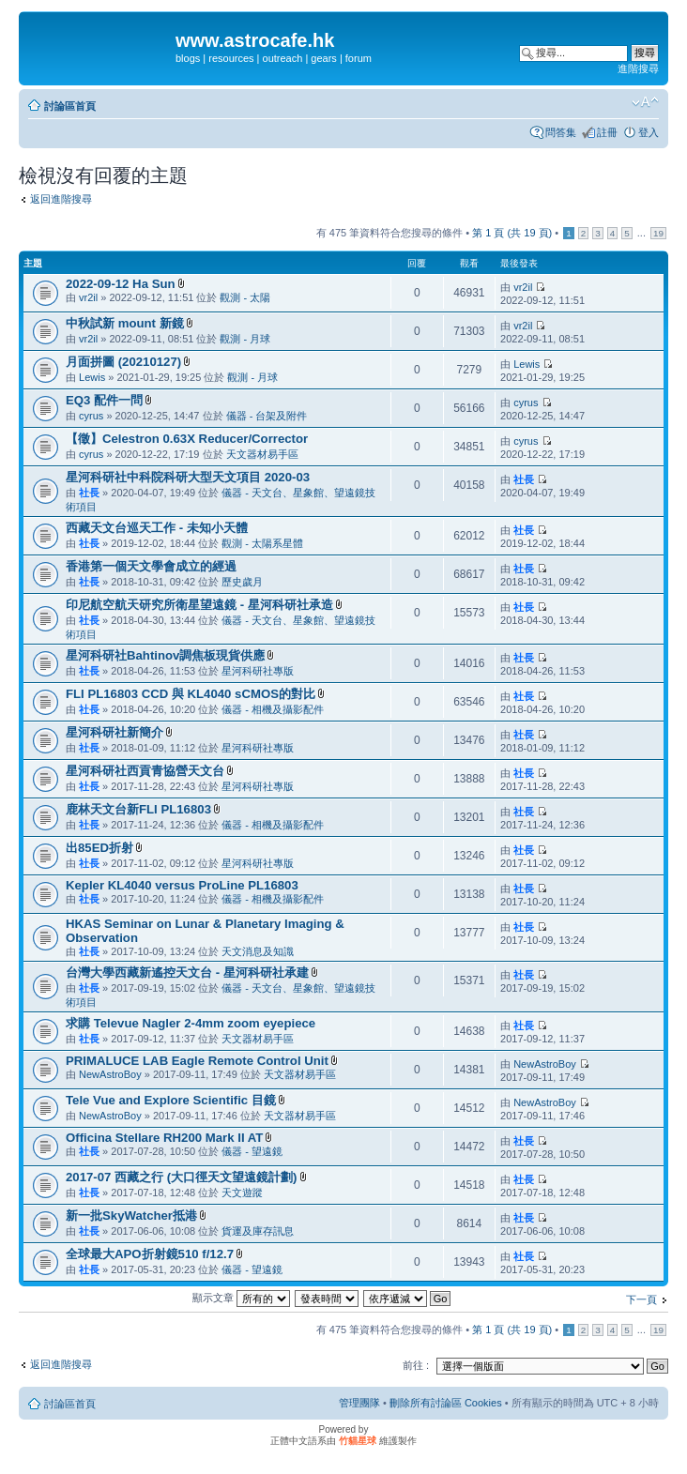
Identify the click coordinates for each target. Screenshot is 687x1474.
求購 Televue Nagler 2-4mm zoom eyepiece (190, 1023)
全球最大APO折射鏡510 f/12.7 (150, 1254)
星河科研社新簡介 (114, 732)
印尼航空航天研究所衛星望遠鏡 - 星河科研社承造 (199, 605)
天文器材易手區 (262, 454)
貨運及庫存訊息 (257, 1231)
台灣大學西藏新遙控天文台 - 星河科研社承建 (187, 972)
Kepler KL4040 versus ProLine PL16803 (182, 885)
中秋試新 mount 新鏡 (125, 323)
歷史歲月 (242, 581)
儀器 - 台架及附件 (267, 415)
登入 (648, 132)
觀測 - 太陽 (245, 297)
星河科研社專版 (257, 670)
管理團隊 (359, 1402)
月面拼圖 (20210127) (123, 362)
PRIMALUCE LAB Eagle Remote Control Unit (197, 1061)
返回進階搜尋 (61, 199)
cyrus (91, 415)
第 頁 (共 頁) (512, 232)
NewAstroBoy (110, 1074)
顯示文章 (241, 1297)
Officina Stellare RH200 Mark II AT (164, 1138)
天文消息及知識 (257, 951)
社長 (89, 492)
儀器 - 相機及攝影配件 (272, 709)
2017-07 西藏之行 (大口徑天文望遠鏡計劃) (182, 1177)
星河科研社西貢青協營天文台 (145, 771)
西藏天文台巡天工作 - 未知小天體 (157, 528)
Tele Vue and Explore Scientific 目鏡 (171, 1100)
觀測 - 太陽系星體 (262, 543)
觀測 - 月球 (245, 338)
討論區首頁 (70, 106)
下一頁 (641, 1299)
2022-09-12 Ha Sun (121, 284)
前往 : (416, 1365)
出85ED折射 (99, 848)
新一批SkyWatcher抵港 (131, 1215)
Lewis (92, 377)
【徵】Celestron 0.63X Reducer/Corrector (187, 439)
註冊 (607, 132)
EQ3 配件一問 (104, 400)
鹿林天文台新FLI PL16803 (138, 809)
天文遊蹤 (242, 1192)
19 (658, 233)
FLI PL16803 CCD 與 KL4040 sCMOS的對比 (190, 694)
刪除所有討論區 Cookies (445, 1402)
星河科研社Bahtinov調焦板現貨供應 (165, 655)
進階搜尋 (638, 68)
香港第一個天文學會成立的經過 (151, 566)
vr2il (88, 297)
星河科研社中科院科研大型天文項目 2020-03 (188, 477)
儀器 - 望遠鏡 (251, 1151)
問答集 (560, 132)
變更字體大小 (645, 102)
